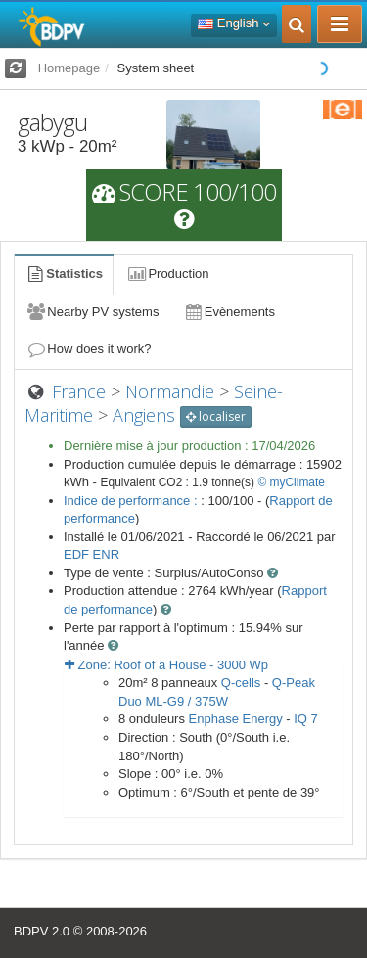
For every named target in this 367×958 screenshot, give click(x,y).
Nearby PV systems (92, 311)
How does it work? (88, 349)
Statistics (63, 273)
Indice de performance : (132, 500)
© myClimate (291, 482)
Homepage (69, 68)
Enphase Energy (236, 718)
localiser (216, 416)
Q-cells (240, 682)
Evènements (228, 311)
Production (167, 273)
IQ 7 (306, 718)
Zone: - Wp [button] (166, 665)
